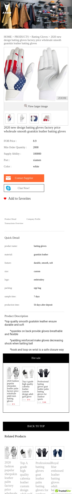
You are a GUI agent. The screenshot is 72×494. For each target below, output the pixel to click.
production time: (12, 305)
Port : (7, 160)
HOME (8, 36)
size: (7, 271)
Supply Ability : (12, 153)
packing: (8, 288)
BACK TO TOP (36, 426)
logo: (7, 280)
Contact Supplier (24, 178)
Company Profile (33, 219)
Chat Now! (24, 188)
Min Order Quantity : (15, 147)
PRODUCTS (22, 36)
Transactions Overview (14, 223)
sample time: (10, 296)
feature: (8, 263)
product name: (11, 246)
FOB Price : (10, 140)
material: (9, 254)
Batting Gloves (40, 36)
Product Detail (10, 219)
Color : (7, 166)
